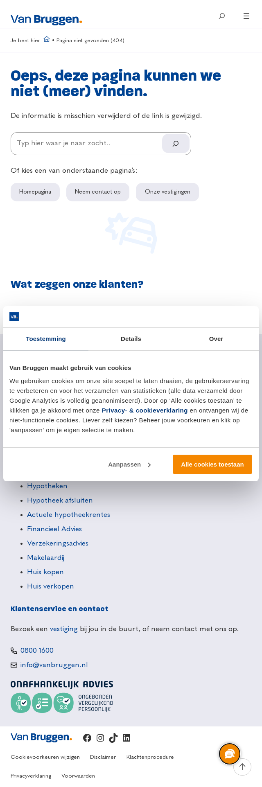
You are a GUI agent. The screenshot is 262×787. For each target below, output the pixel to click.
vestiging (64, 629)
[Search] (175, 143)
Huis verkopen (50, 586)
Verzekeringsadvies (57, 543)
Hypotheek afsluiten (60, 500)
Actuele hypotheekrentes (68, 515)
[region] (229, 754)
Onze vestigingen (167, 192)
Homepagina (35, 192)
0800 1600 (37, 650)
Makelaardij (45, 557)
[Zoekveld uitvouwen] (222, 16)
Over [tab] (216, 338)
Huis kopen (45, 572)
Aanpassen (129, 464)
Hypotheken (47, 486)
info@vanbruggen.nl (54, 665)
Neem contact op (98, 192)
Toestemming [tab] (46, 338)
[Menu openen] (246, 16)
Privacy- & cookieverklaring (145, 410)
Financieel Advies (54, 529)
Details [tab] (131, 338)
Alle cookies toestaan (212, 464)
